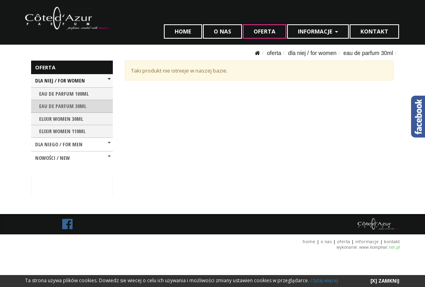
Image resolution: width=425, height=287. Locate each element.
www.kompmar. (379, 247)
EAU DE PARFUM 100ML (64, 93)
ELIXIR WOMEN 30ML (61, 118)
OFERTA (264, 31)
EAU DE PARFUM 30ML (368, 53)
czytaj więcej (324, 280)
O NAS (222, 31)
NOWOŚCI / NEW (73, 157)
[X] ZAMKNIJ (384, 280)
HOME (183, 31)
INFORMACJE (318, 31)
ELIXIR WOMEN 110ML (62, 131)
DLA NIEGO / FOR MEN (73, 144)
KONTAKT (374, 31)
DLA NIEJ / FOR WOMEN (312, 53)
